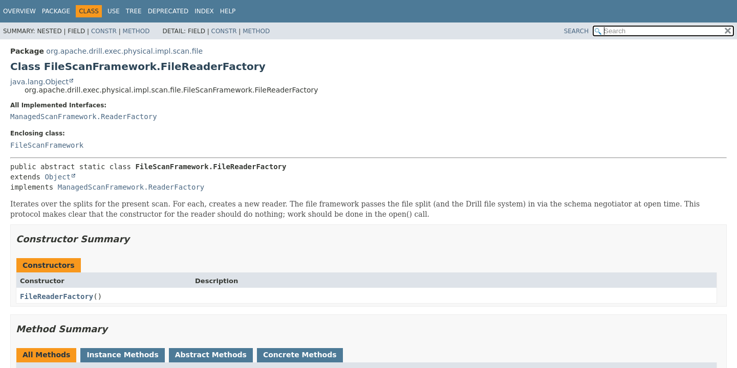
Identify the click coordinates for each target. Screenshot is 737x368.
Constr (104, 31)
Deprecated (168, 11)
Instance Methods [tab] (122, 355)
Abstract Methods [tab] (211, 355)
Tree (134, 11)
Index (204, 11)
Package (56, 11)
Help (228, 11)
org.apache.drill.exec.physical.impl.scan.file (124, 51)
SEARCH (576, 31)
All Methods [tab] (46, 355)
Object (58, 177)
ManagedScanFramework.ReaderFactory (83, 116)
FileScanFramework (46, 145)
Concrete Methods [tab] (300, 355)
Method (136, 31)
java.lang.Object (39, 82)
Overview (19, 11)
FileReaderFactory (56, 296)
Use (113, 11)
